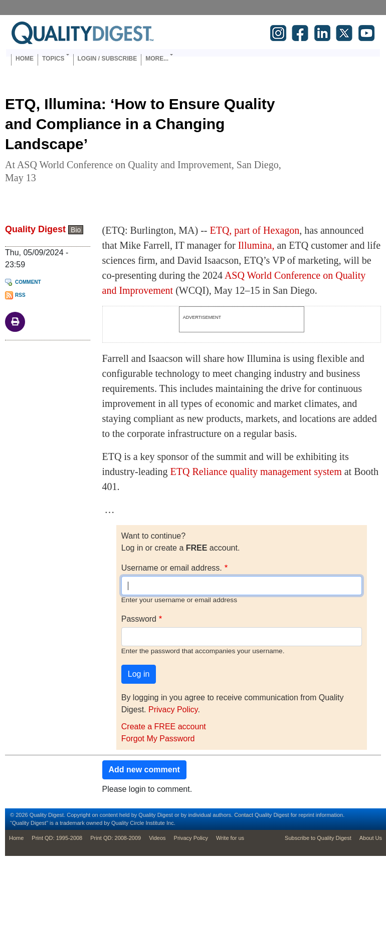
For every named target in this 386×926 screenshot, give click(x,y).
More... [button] (156, 58)
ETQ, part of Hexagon (254, 230)
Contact (243, 815)
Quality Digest (35, 229)
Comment (28, 282)
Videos (157, 838)
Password (138, 619)
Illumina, (256, 245)
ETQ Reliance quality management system (256, 471)
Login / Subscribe (107, 58)
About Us (370, 838)
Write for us (230, 838)
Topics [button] (53, 58)
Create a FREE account (163, 726)
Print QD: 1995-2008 (57, 838)
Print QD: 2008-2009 (115, 838)
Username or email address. (171, 568)
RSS (20, 295)
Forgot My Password (158, 738)
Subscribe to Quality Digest (318, 838)
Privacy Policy (173, 709)
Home (25, 58)
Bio (76, 230)
